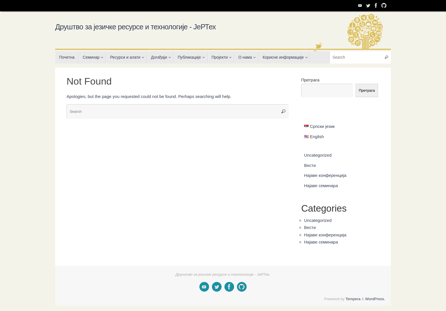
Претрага (310, 79)
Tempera (353, 299)
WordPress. (375, 299)
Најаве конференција (325, 175)
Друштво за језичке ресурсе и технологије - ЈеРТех (135, 27)
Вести (310, 165)
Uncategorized (318, 155)
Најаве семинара (321, 185)
